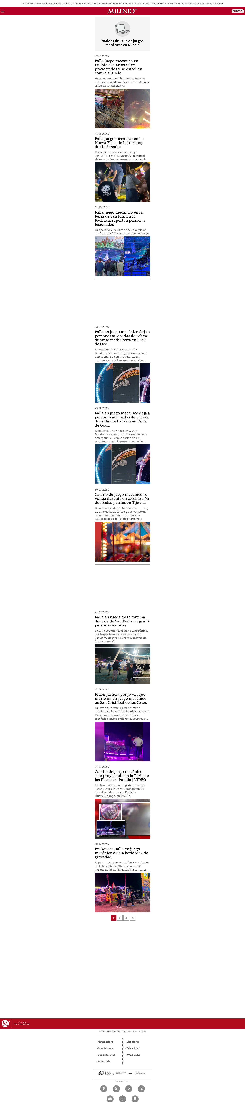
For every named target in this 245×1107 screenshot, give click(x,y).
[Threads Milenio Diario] (141, 1088)
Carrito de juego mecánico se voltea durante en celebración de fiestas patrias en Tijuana (122, 498)
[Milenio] (122, 11)
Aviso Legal (133, 1054)
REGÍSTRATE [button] (238, 11)
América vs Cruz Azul (45, 3)
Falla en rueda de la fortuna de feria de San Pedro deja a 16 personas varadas (122, 621)
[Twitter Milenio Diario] (116, 1088)
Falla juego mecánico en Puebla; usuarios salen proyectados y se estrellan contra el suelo (118, 67)
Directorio (132, 1041)
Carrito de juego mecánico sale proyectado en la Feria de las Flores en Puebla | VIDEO (122, 775)
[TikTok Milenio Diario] (122, 1098)
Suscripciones (106, 1054)
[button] (3, 12)
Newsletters (105, 1041)
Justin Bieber (106, 3)
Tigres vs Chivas (65, 3)
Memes (78, 3)
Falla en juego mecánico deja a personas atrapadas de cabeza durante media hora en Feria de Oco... (122, 337)
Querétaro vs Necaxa (171, 3)
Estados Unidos (90, 3)
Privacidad (133, 1048)
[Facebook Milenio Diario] (103, 1088)
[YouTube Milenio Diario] (110, 1098)
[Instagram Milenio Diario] (128, 1088)
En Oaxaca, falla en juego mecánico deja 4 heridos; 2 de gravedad (121, 852)
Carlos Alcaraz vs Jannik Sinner (198, 3)
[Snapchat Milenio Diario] (135, 1098)
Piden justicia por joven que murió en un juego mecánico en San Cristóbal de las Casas (121, 698)
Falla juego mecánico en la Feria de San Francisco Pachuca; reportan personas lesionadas (120, 218)
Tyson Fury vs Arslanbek (148, 3)
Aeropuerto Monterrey (124, 3)
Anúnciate (104, 1061)
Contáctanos (106, 1048)
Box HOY (219, 3)
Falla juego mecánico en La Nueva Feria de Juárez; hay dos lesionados (119, 142)
